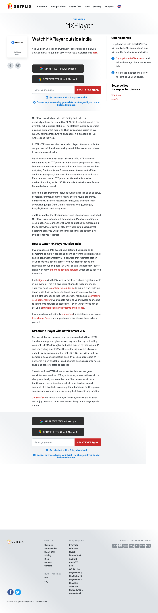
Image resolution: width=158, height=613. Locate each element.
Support (109, 6)
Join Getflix (38, 397)
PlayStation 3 (75, 579)
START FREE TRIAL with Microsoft (58, 79)
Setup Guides (58, 6)
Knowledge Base (41, 317)
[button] (119, 6)
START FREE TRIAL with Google (58, 68)
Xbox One (73, 583)
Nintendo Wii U (76, 590)
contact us (67, 313)
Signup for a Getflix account (130, 57)
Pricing (97, 6)
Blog (46, 558)
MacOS (114, 99)
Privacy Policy (41, 601)
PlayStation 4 (75, 572)
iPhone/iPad (75, 555)
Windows (116, 95)
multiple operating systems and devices (63, 307)
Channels (42, 6)
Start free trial (88, 89)
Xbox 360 (73, 586)
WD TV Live (74, 569)
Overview (73, 545)
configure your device (63, 287)
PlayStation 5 (75, 576)
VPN (87, 6)
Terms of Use (29, 601)
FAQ (46, 581)
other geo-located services (64, 269)
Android (73, 558)
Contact (48, 565)
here (95, 52)
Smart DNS (75, 6)
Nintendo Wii (75, 593)
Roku (71, 565)
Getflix (20, 601)
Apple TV (73, 562)
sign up (42, 279)
